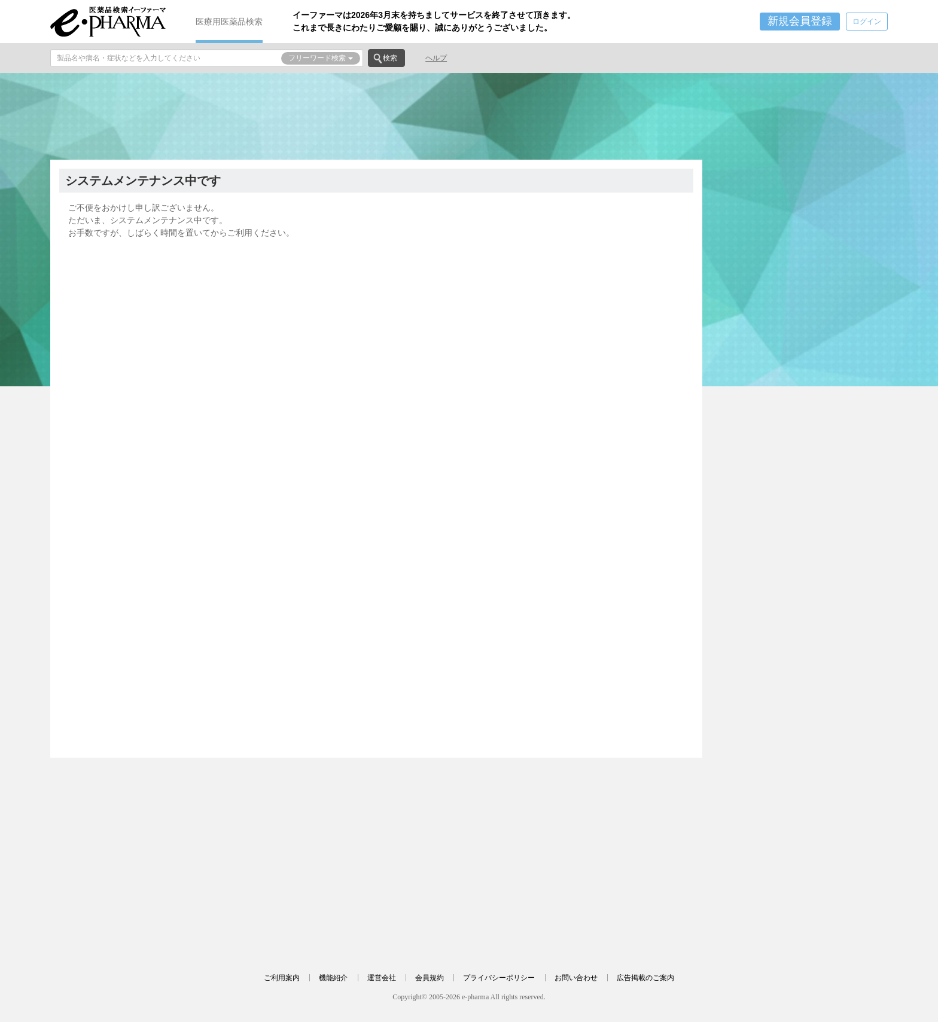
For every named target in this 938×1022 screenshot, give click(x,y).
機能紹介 (333, 977)
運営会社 (381, 977)
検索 (390, 58)
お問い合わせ (576, 977)
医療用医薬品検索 (229, 21)
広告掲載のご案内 (645, 977)
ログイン (866, 21)
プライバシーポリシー (499, 977)
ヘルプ (436, 58)
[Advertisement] (469, 115)
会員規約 (429, 977)
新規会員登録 (800, 21)
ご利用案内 (282, 977)
